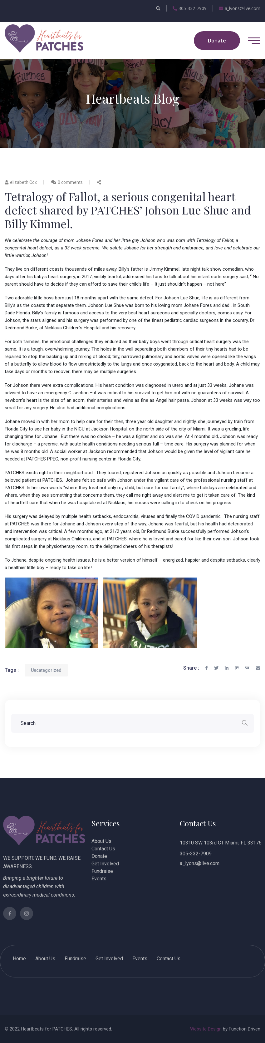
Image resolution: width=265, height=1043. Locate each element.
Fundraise (102, 871)
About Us (101, 841)
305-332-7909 (190, 8)
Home (19, 959)
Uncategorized (46, 670)
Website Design (206, 1029)
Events (98, 879)
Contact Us (103, 849)
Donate (99, 856)
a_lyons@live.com (239, 8)
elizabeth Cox (21, 182)
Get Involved (105, 864)
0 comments (70, 182)
